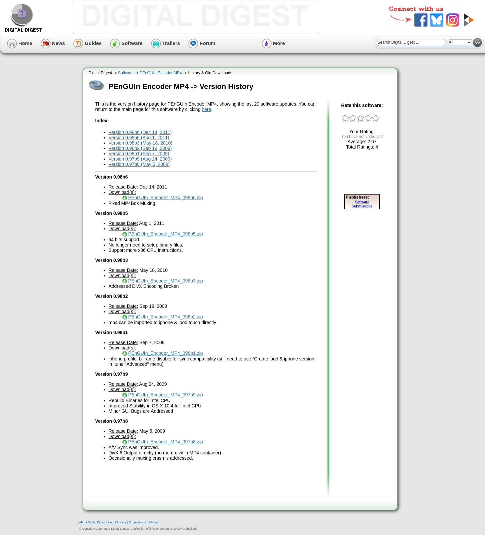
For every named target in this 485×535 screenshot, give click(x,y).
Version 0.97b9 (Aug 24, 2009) (140, 159)
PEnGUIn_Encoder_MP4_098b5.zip (165, 234)
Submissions (137, 522)
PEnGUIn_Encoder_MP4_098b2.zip (165, 316)
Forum (201, 43)
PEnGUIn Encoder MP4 (161, 73)
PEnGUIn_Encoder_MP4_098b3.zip (165, 280)
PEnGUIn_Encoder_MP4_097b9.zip (165, 394)
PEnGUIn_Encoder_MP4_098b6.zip (165, 197)
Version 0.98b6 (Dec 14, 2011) (140, 132)
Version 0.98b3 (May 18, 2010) (140, 143)
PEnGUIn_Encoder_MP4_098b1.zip (165, 353)
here (206, 109)
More (273, 43)
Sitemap (153, 522)
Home (19, 43)
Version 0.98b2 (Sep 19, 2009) (140, 148)
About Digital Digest (92, 522)
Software (126, 43)
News (53, 43)
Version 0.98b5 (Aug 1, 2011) (139, 137)
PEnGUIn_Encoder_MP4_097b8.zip (165, 441)
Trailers (165, 43)
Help (111, 522)
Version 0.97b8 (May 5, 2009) (139, 164)
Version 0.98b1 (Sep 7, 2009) (139, 153)
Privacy (122, 522)
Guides (87, 43)
